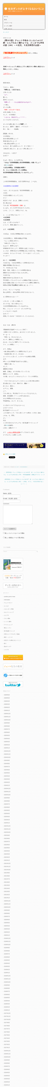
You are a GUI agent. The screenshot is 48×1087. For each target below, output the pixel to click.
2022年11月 (7, 829)
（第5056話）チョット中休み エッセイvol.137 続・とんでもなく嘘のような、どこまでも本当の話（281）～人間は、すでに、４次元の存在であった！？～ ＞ (24, 482)
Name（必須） (7, 493)
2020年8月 (7, 913)
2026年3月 (7, 704)
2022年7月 (7, 841)
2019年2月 (7, 969)
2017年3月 (7, 1041)
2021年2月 (7, 894)
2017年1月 (7, 1047)
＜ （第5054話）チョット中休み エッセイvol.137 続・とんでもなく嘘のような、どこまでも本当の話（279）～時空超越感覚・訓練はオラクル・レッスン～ (24, 475)
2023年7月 (7, 804)
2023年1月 (7, 823)
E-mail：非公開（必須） (10, 498)
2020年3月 (7, 929)
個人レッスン (7, 628)
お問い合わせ (8, 29)
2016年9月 (7, 1060)
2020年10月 (7, 907)
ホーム (6, 16)
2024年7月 (7, 766)
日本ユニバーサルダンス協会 (12, 634)
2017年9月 (7, 1022)
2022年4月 (7, 851)
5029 (7, 425)
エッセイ (6, 32)
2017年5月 (7, 1035)
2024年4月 (7, 776)
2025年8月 (7, 726)
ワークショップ (8, 624)
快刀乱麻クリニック (9, 631)
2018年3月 (7, 1004)
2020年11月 (7, 904)
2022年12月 (7, 826)
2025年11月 (7, 716)
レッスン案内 (7, 621)
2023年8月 (7, 801)
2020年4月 (7, 926)
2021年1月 (7, 897)
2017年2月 (7, 1044)
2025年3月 (7, 741)
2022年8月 (7, 838)
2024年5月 (7, 773)
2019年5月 (7, 960)
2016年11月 (7, 1053)
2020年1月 (7, 935)
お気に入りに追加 (10, 454)
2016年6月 (7, 1069)
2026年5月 (7, 698)
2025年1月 (7, 748)
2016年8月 (7, 1063)
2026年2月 (7, 707)
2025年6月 (7, 732)
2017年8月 (7, 1025)
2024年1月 (7, 785)
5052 (7, 165)
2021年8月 (7, 876)
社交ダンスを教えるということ (12, 640)
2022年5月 (7, 847)
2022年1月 (7, 860)
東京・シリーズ (8, 637)
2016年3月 (7, 1078)
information (7, 599)
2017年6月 (7, 1032)
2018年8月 (7, 988)
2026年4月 (7, 701)
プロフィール (8, 22)
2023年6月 (7, 807)
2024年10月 (7, 757)
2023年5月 (7, 810)
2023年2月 (7, 819)
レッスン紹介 (8, 26)
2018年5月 (7, 997)
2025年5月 (7, 735)
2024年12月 (7, 751)
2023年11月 (7, 791)
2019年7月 (7, 954)
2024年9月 (7, 760)
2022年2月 (7, 857)
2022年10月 (7, 832)
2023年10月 (7, 794)
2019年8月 (7, 951)
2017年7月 (7, 1029)
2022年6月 (7, 844)
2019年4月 (7, 963)
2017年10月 (7, 1019)
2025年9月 (7, 723)
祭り (5, 643)
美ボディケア (7, 646)
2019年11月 (7, 941)
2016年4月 (7, 1075)
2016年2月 (7, 1082)
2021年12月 (7, 863)
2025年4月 (7, 738)
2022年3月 (7, 854)
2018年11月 (7, 979)
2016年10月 (7, 1057)
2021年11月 (7, 866)
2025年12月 (7, 713)
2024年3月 (7, 779)
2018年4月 (7, 1000)
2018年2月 (7, 1007)
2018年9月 (7, 985)
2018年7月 (7, 991)
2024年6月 (7, 770)
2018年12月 (7, 976)
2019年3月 (7, 966)
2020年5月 (7, 922)
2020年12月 (7, 901)
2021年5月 (7, 885)
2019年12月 (7, 938)
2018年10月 (7, 982)
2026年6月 (7, 695)
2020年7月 (7, 916)
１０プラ (6, 649)
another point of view (9, 596)
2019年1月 (7, 972)
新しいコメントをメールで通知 (14, 533)
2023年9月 (7, 798)
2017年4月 (7, 1038)
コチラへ (7, 57)
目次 (5, 19)
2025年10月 (7, 720)
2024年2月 (7, 782)
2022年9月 (7, 835)
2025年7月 (7, 729)
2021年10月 (7, 869)
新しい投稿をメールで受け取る (14, 537)
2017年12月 (7, 1013)
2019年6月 (7, 957)
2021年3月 (7, 891)
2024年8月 (7, 763)
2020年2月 (7, 932)
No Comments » (23, 466)
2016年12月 (7, 1050)
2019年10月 (7, 944)
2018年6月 (7, 994)
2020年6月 (7, 919)
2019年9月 (7, 947)
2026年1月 (7, 710)
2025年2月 (7, 745)
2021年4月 (7, 888)
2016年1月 (7, 1085)
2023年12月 (7, 788)
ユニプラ (6, 615)
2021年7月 (7, 879)
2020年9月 (7, 910)
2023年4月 (7, 813)
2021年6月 (7, 882)
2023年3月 (7, 816)
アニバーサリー (8, 603)
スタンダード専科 (9, 609)
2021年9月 (7, 872)
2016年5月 (7, 1072)
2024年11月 (7, 754)
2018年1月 (7, 1010)
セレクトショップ (9, 612)
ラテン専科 (7, 618)
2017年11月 (7, 1016)
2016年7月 (7, 1066)
